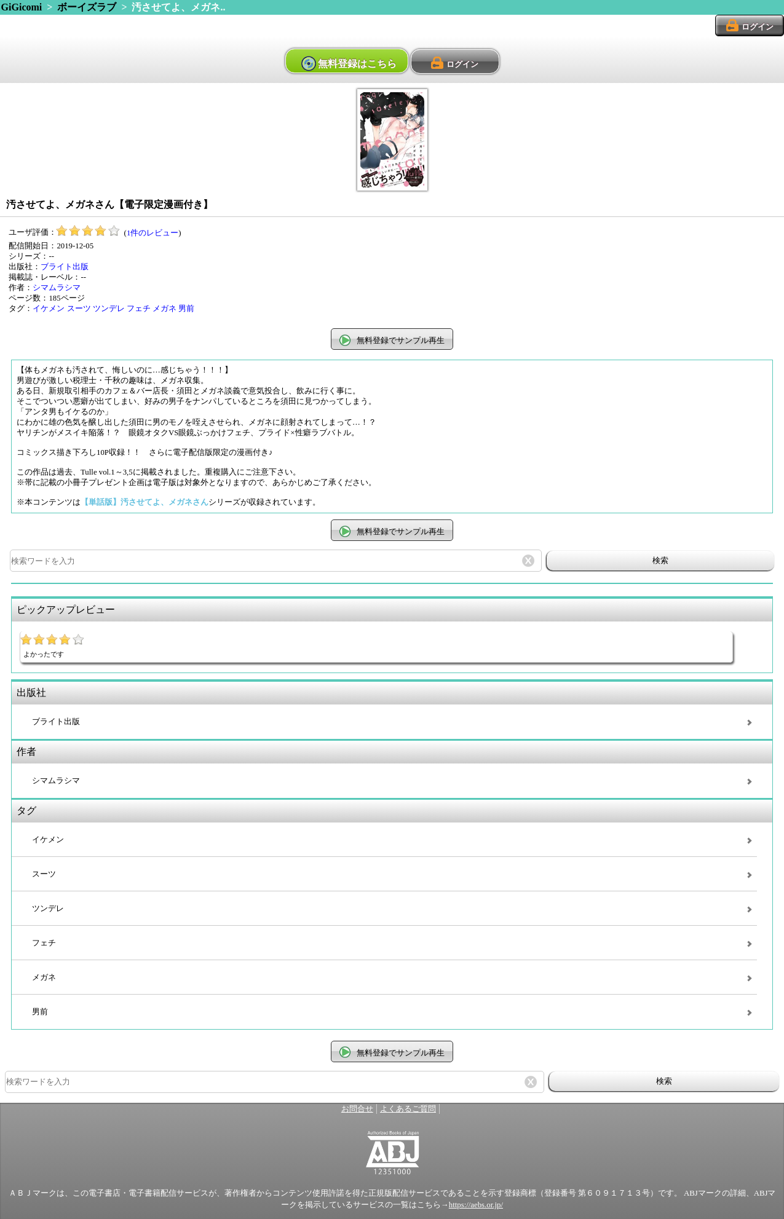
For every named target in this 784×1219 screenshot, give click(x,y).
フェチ (139, 308)
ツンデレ (109, 308)
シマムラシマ (57, 287)
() (119, 233)
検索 (660, 560)
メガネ (164, 308)
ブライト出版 (65, 266)
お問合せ (357, 1109)
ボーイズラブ (86, 7)
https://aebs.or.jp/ (476, 1205)
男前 (186, 308)
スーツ (79, 308)
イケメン (49, 308)
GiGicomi (21, 7)
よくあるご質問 (408, 1109)
